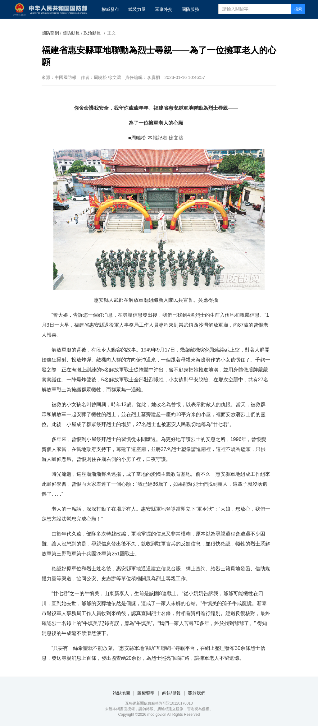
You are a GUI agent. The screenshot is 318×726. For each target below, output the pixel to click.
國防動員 (71, 32)
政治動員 (92, 32)
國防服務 (190, 9)
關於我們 (196, 693)
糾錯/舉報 (171, 693)
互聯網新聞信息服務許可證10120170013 (159, 703)
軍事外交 (163, 9)
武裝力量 (137, 9)
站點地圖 (121, 693)
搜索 (298, 9)
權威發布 (110, 9)
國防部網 (50, 32)
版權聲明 (146, 693)
